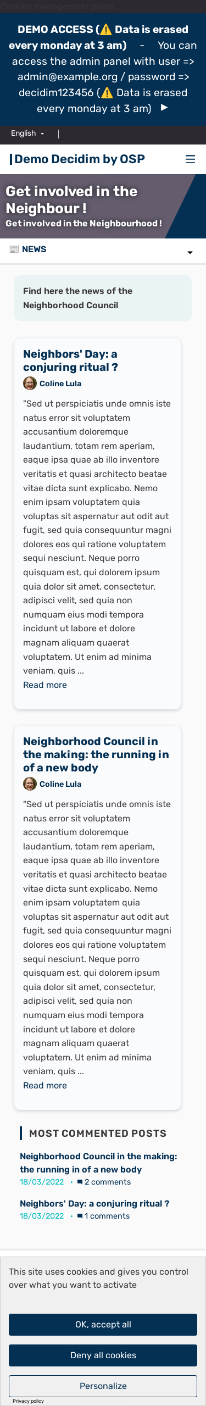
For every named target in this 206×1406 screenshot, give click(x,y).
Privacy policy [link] (28, 1401)
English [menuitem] (23, 133)
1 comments (103, 1216)
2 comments (104, 1182)
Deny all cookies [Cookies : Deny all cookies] (103, 1355)
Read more (45, 685)
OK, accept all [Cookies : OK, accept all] (103, 1324)
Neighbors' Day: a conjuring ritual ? (94, 1203)
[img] (164, 107)
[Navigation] (191, 159)
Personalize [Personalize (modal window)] (103, 1386)
